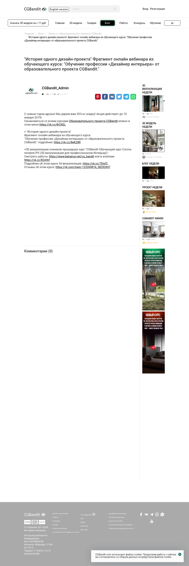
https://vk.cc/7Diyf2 (95, 163)
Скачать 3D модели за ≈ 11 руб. (28, 23)
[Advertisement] (153, 427)
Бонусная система (115, 521)
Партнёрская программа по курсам (65, 532)
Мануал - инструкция (60, 513)
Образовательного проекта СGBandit (93, 121)
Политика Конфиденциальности (120, 528)
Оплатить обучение (59, 528)
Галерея (55, 525)
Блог (82, 518)
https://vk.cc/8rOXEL (53, 124)
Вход (145, 8)
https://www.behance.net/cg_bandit (71, 156)
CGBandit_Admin (55, 88)
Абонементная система (117, 513)
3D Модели (56, 521)
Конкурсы (84, 526)
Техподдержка (86, 515)
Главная (55, 517)
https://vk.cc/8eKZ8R (67, 142)
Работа (83, 522)
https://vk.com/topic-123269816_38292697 (83, 167)
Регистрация (157, 8)
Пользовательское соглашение (120, 525)
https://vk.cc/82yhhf (37, 160)
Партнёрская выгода (116, 517)
